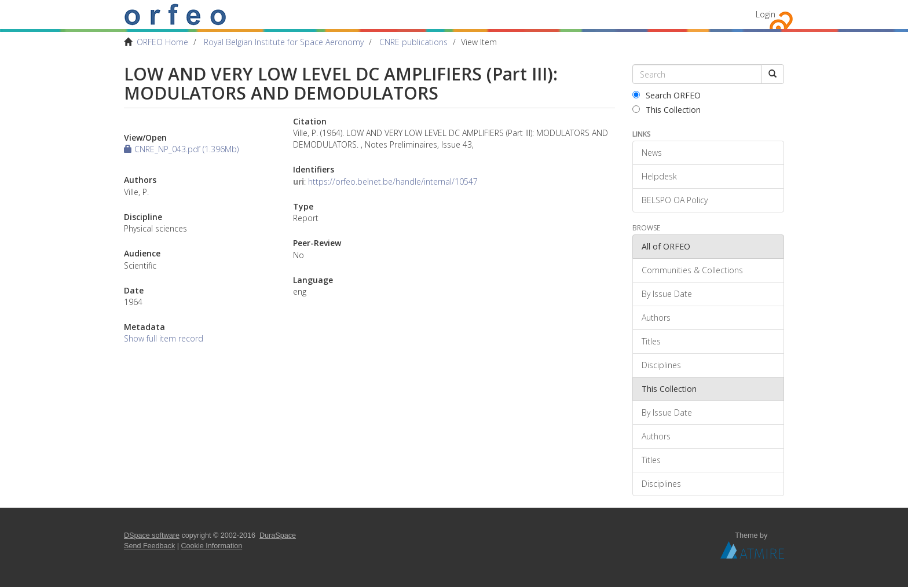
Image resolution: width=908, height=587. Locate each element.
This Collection (666, 109)
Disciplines (661, 364)
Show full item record (163, 338)
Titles (651, 341)
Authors (656, 317)
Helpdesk (659, 176)
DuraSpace (277, 535)
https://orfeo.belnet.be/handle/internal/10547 (393, 181)
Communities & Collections (692, 270)
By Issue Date (667, 293)
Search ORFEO (666, 95)
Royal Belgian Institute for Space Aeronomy (284, 41)
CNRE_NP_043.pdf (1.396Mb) (181, 149)
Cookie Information (212, 546)
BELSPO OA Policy (675, 200)
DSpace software (152, 535)
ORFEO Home (162, 41)
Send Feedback (149, 546)
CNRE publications (413, 41)
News (652, 152)
